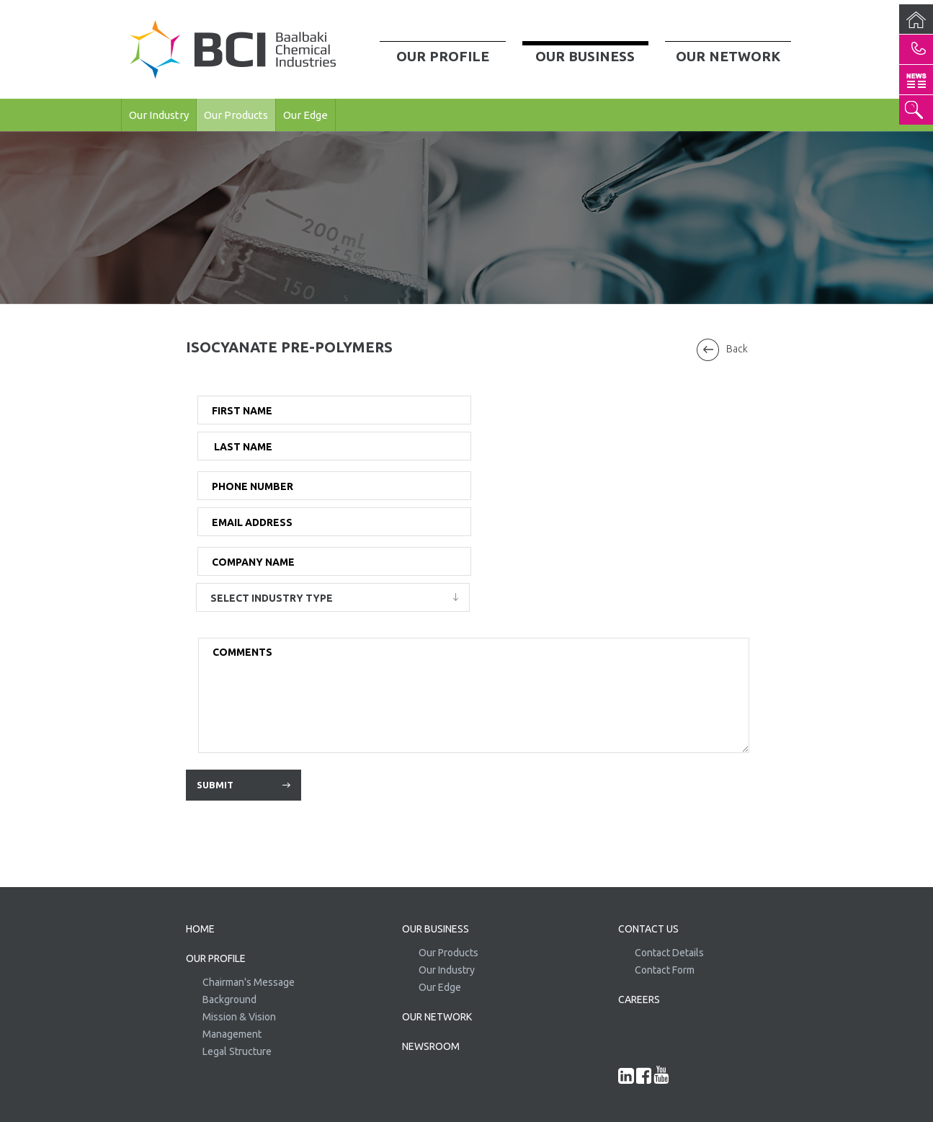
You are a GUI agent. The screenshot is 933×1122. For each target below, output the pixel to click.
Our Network (728, 56)
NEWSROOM (431, 1046)
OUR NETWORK (437, 1017)
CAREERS (639, 999)
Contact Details (669, 952)
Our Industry (159, 115)
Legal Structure (237, 1051)
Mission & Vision (239, 1017)
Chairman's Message (248, 982)
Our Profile (442, 56)
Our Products (236, 115)
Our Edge (305, 115)
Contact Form (665, 970)
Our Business (585, 56)
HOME (200, 929)
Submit (215, 785)
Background (229, 999)
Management (232, 1034)
